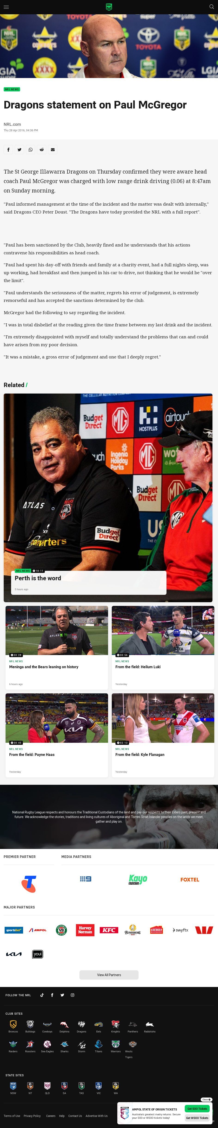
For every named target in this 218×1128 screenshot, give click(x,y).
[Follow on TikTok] (42, 995)
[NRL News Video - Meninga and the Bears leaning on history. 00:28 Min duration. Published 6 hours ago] (57, 648)
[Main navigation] (6, 7)
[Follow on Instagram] (72, 995)
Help (62, 1116)
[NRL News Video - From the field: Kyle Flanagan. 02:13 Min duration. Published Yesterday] (163, 735)
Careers (50, 1116)
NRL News (12, 89)
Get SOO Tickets (197, 1108)
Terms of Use (12, 1116)
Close (207, 1099)
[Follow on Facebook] (52, 995)
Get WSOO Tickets (197, 1118)
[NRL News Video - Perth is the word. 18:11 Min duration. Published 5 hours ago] (108, 498)
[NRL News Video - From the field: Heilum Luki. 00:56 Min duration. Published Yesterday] (163, 648)
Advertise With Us (97, 1116)
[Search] (211, 7)
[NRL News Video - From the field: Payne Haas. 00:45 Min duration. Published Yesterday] (57, 735)
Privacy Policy (32, 1116)
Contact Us (75, 1116)
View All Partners (109, 975)
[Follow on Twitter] (62, 995)
